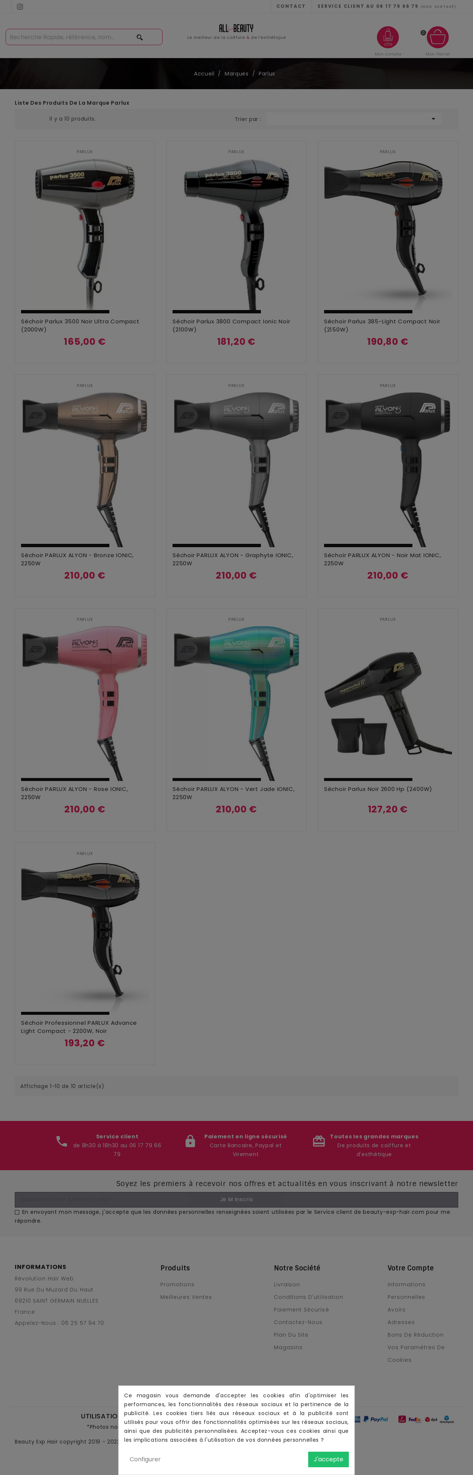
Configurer (145, 1459)
